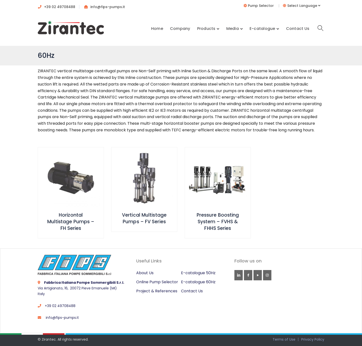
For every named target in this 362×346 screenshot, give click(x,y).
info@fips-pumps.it (107, 6)
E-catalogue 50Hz (198, 273)
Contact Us (192, 291)
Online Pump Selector (157, 282)
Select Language (301, 5)
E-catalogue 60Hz (198, 282)
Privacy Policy (312, 339)
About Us (145, 273)
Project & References (156, 291)
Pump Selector (259, 5)
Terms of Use (284, 339)
